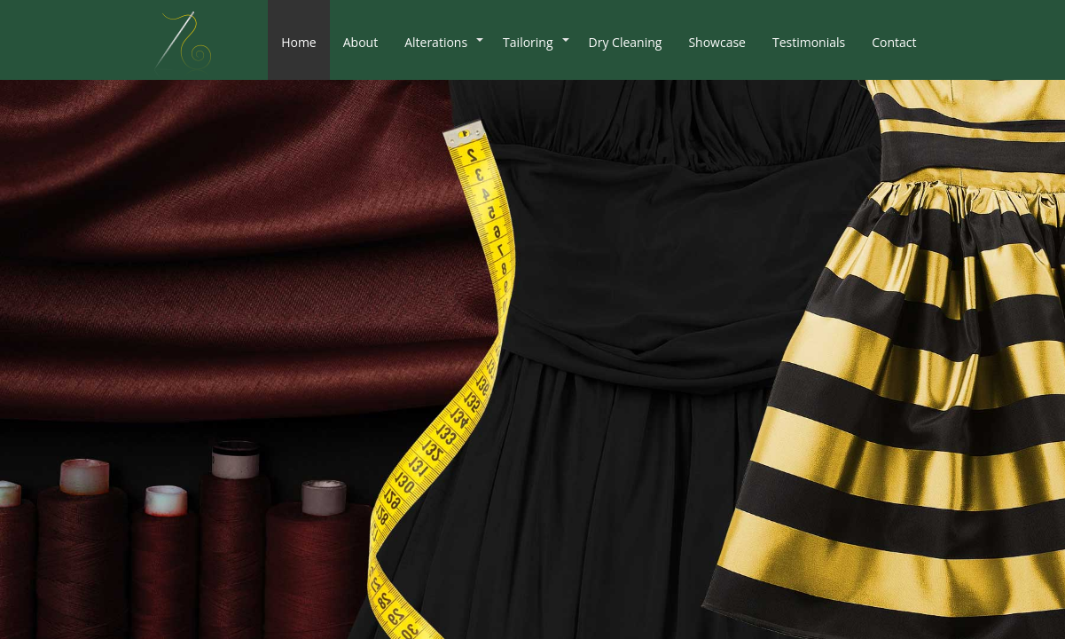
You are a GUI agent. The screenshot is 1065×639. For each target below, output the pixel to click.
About (360, 42)
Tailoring (527, 42)
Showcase (717, 42)
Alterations (435, 42)
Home (299, 42)
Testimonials (808, 42)
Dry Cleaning (625, 42)
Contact (894, 42)
